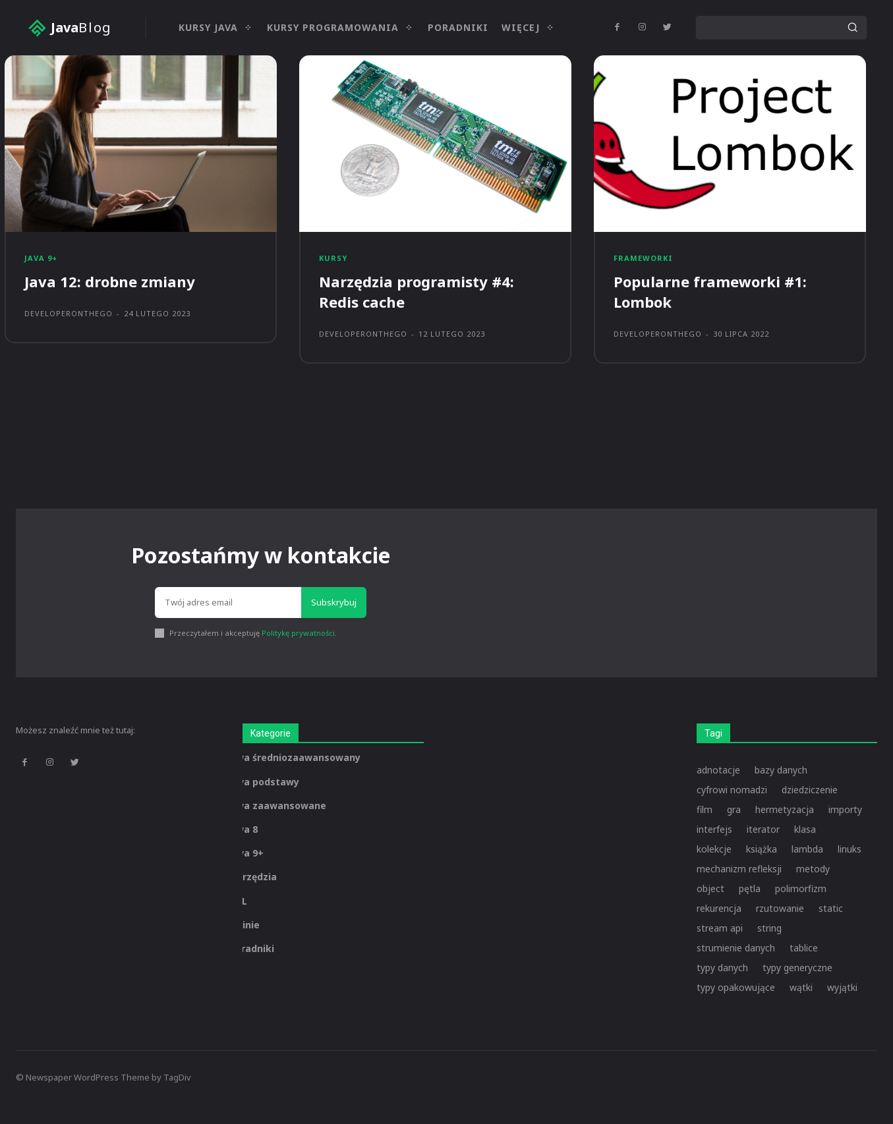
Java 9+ (40, 258)
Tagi (713, 733)
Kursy (333, 258)
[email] (228, 603)
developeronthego (68, 313)
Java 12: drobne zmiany (109, 281)
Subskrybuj (334, 602)
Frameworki (643, 258)
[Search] (852, 28)
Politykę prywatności (298, 633)
